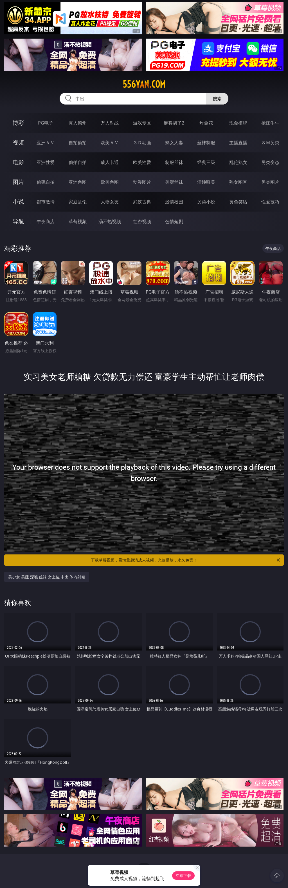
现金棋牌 (238, 123)
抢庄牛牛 (270, 123)
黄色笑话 (238, 202)
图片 (18, 182)
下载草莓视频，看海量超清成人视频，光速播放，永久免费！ (186, 560)
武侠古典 (142, 202)
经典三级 (206, 162)
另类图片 (270, 182)
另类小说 (206, 202)
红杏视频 (142, 221)
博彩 (18, 122)
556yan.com (144, 84)
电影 (18, 162)
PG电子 (45, 123)
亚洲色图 (78, 182)
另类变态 (270, 162)
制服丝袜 (174, 162)
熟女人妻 (174, 142)
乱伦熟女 (238, 162)
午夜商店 (46, 221)
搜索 (217, 99)
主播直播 (238, 142)
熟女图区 (238, 182)
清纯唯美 (206, 182)
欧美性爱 (142, 162)
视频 (18, 142)
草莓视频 (78, 221)
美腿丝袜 (174, 182)
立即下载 (183, 875)
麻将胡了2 (174, 123)
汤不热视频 (109, 221)
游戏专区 (142, 123)
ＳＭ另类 (270, 142)
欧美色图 (110, 182)
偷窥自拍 (46, 182)
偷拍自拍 (78, 162)
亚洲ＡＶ (46, 142)
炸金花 (206, 123)
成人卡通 (110, 162)
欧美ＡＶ (110, 142)
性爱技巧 (270, 202)
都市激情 (46, 202)
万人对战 (110, 123)
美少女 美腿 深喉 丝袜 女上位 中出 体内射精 (46, 577)
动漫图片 (142, 182)
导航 (18, 221)
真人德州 (78, 123)
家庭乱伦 (78, 202)
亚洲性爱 (46, 162)
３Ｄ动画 (142, 142)
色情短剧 (174, 221)
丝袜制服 (206, 142)
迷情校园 (174, 202)
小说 (18, 201)
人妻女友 (110, 202)
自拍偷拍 (78, 142)
